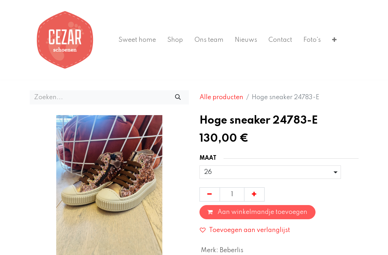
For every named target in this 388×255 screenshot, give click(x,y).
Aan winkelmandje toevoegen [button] (257, 212)
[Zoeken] (178, 97)
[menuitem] (137, 40)
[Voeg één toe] (254, 194)
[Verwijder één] (209, 194)
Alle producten (221, 97)
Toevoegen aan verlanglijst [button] (245, 230)
